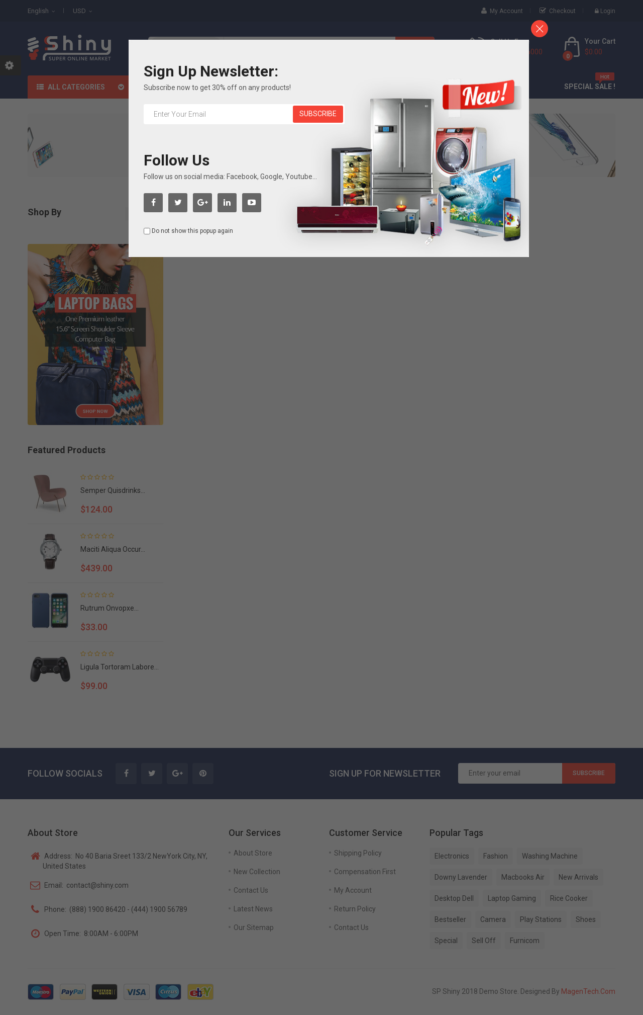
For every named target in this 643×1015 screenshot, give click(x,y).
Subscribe (318, 114)
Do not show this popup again (192, 230)
